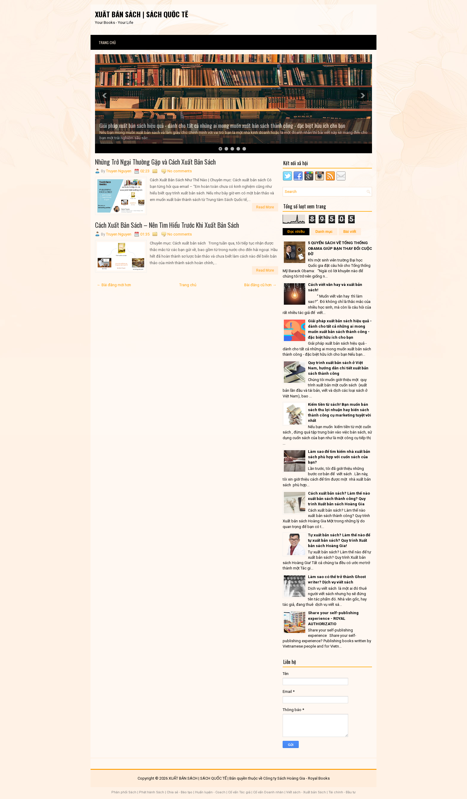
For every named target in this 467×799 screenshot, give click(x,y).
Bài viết (349, 232)
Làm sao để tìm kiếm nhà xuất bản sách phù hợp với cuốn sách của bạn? (339, 456)
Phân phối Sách (123, 792)
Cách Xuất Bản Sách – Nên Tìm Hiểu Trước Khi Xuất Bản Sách (167, 225)
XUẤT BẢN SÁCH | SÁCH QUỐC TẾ (141, 14)
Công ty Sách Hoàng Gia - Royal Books (296, 778)
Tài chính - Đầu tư (342, 792)
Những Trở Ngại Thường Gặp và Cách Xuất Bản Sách (155, 161)
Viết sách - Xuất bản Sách (306, 792)
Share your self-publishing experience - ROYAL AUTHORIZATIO (333, 618)
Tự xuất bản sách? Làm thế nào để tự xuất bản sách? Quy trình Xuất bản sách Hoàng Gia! (339, 540)
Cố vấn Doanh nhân (268, 792)
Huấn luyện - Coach (210, 792)
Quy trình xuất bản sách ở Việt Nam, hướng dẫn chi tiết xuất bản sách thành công (338, 368)
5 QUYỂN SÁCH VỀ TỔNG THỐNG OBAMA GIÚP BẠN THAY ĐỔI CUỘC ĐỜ (340, 248)
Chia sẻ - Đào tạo (179, 792)
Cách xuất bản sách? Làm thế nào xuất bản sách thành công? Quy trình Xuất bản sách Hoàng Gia (339, 498)
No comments (179, 171)
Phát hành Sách (151, 792)
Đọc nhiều (296, 232)
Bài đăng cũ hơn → (260, 285)
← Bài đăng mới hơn (114, 285)
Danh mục (324, 232)
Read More (265, 207)
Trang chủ (107, 42)
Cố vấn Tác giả (239, 792)
